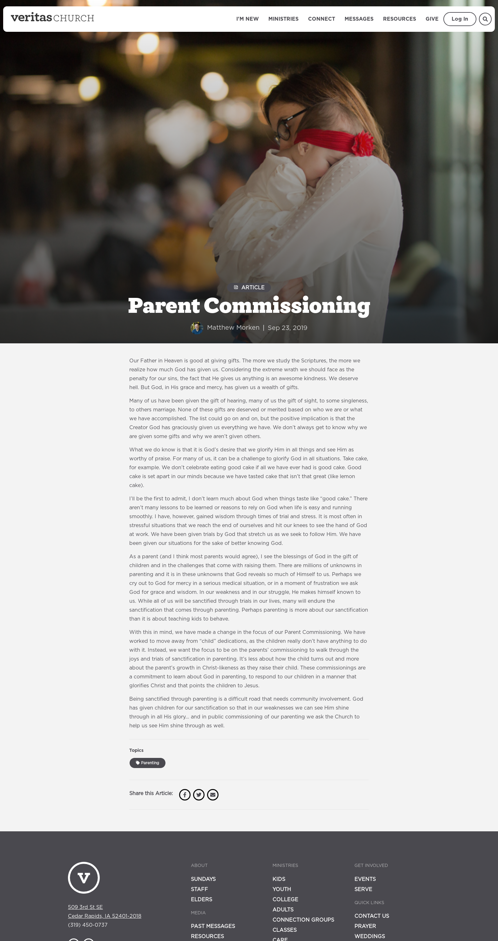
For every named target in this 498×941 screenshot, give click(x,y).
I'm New (247, 19)
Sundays (203, 879)
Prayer (365, 926)
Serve (363, 889)
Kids (279, 879)
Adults (283, 909)
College (285, 899)
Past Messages (213, 926)
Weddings (369, 936)
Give (432, 19)
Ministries (283, 19)
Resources (399, 19)
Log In (460, 19)
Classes (285, 930)
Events (365, 879)
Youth (282, 889)
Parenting (147, 763)
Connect (321, 19)
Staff (199, 889)
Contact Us (371, 916)
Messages (359, 19)
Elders (201, 899)
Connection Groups (303, 920)
